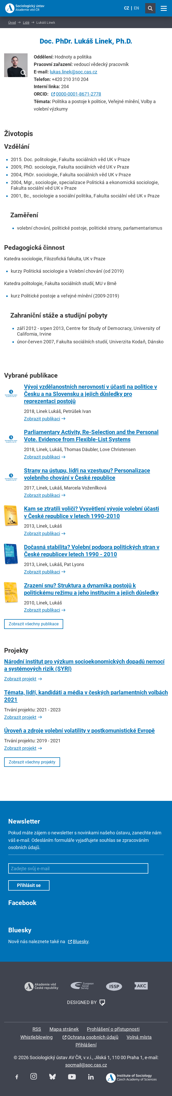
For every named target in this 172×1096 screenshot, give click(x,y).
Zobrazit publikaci (42, 418)
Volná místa (139, 1037)
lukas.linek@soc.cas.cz (73, 71)
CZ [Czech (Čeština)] (126, 8)
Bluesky (80, 941)
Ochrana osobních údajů (92, 1037)
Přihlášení (86, 1045)
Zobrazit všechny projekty (32, 762)
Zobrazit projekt (20, 679)
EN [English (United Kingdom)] (136, 8)
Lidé (26, 22)
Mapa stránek (64, 1029)
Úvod (12, 22)
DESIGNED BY (86, 1002)
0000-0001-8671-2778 (78, 94)
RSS (36, 1029)
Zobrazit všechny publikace (34, 623)
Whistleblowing (36, 1037)
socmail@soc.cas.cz (86, 1065)
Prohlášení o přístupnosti (113, 1029)
